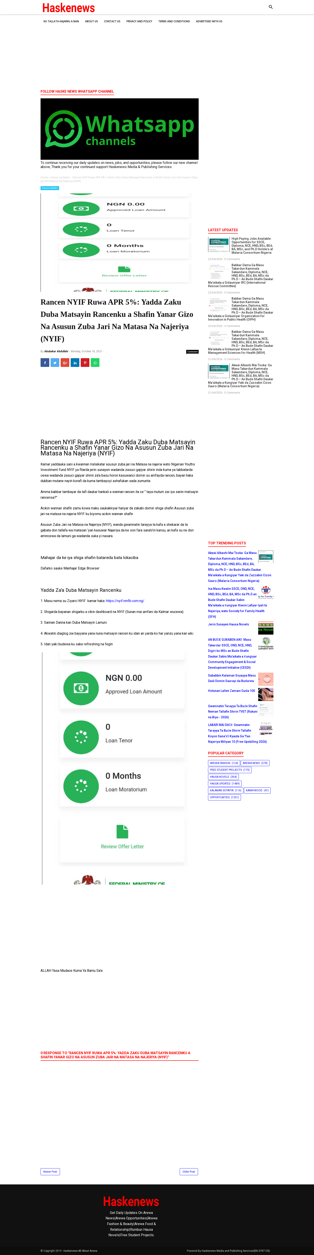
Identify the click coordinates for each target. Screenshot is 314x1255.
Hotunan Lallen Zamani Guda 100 (231, 691)
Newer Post (50, 1171)
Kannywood (254, 790)
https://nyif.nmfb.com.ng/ (125, 601)
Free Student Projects (226, 769)
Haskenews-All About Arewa (80, 1250)
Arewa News (251, 763)
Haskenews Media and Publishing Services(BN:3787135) (236, 1250)
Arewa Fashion (220, 763)
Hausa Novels (219, 776)
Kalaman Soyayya (222, 790)
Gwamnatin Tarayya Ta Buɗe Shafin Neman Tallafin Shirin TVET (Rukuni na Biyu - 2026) (233, 711)
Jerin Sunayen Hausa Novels (228, 624)
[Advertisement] (157, 52)
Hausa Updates (50, 188)
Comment (192, 351)
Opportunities (220, 797)
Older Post (189, 1171)
